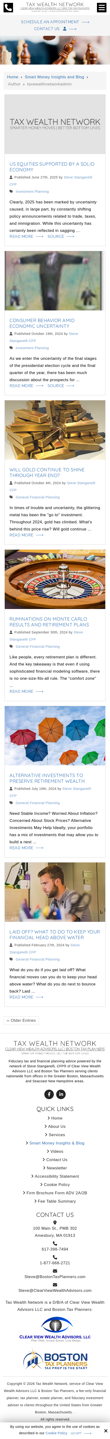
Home (12, 77)
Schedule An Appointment (50, 22)
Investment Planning (32, 192)
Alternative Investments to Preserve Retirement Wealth (47, 779)
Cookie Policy (56, 1433)
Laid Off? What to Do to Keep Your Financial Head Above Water (54, 936)
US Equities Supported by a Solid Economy (51, 167)
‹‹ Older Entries (21, 1022)
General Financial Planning (37, 498)
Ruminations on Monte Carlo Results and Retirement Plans (49, 623)
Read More (22, 237)
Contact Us (50, 29)
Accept (76, 1433)
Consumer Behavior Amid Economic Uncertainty (41, 324)
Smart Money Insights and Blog (54, 77)
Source (58, 237)
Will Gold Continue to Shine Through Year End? (47, 473)
